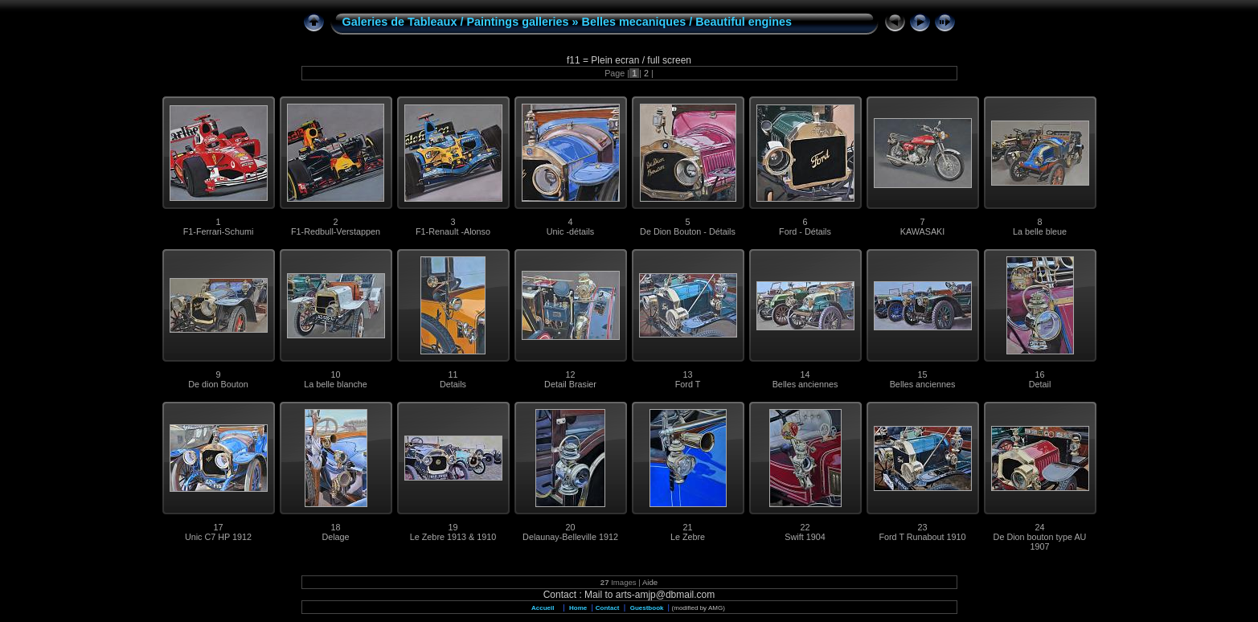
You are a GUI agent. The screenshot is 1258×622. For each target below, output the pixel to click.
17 (218, 527)
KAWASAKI (922, 231)
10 (335, 374)
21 (687, 527)
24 (1039, 527)
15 (922, 374)
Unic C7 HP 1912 (218, 537)
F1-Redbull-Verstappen (335, 231)
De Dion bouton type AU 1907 (1040, 541)
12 (570, 374)
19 (452, 527)
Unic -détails (570, 231)
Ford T (688, 384)
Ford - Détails (805, 231)
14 (804, 374)
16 (1039, 374)
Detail (1040, 384)
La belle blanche (335, 384)
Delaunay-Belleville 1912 (570, 537)
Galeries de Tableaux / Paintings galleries (455, 21)
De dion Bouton (218, 384)
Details (453, 384)
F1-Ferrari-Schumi (218, 231)
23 (922, 527)
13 (687, 374)
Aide (650, 582)
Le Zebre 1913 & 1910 (453, 537)
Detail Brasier (570, 384)
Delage (335, 537)
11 (452, 374)
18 (335, 527)
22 (804, 527)
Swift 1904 (805, 537)
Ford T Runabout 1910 (922, 537)
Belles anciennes (805, 384)
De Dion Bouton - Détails (688, 231)
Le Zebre (687, 537)
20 (570, 527)
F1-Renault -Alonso (453, 231)
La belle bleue (1040, 231)
